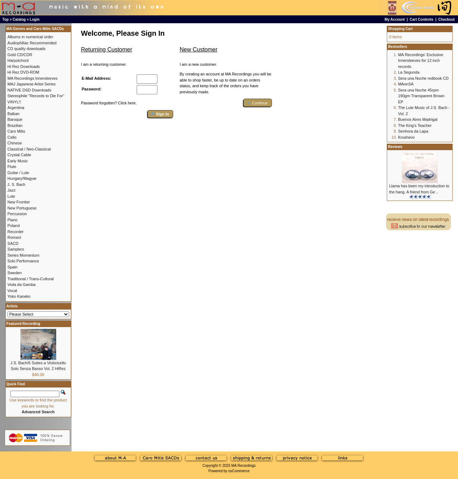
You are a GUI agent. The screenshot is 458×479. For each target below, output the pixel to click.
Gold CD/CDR (20, 55)
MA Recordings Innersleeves (33, 78)
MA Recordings (243, 466)
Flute (12, 166)
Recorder (16, 231)
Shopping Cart (400, 29)
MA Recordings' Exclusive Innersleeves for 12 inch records (420, 61)
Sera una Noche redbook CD (423, 78)
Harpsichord (18, 60)
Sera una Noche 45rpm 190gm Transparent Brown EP (421, 96)
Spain (13, 267)
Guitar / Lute (18, 173)
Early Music (18, 161)
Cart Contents (421, 19)
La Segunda (408, 72)
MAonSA (405, 84)
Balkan (14, 114)
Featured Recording (23, 324)
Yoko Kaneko (19, 296)
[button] (160, 114)
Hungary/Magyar (22, 178)
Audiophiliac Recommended (32, 43)
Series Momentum (23, 255)
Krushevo (406, 137)
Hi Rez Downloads (24, 66)
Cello (12, 137)
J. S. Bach (16, 184)
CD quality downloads (26, 48)
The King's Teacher (415, 125)
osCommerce (238, 471)
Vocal (12, 290)
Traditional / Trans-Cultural (31, 279)
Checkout (446, 19)
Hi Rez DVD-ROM (23, 72)
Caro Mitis (16, 131)
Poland (14, 225)
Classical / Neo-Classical (29, 149)
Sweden (15, 273)
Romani (14, 237)
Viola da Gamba (22, 284)
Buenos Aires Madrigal (417, 119)
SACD (13, 243)
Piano (13, 220)
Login (34, 19)
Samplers (16, 249)
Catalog (19, 19)
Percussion (17, 214)
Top (6, 19)
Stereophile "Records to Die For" (36, 96)
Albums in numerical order (30, 37)
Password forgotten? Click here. (109, 103)
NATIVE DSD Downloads (30, 90)
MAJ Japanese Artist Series (32, 84)
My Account (395, 19)
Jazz (12, 190)
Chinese (15, 143)
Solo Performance (23, 261)
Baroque (15, 119)
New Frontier (19, 202)
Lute (11, 196)
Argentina (16, 107)
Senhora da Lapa (413, 131)
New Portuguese (22, 208)
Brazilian (15, 125)
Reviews (395, 147)
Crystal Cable (19, 155)
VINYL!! (14, 102)
